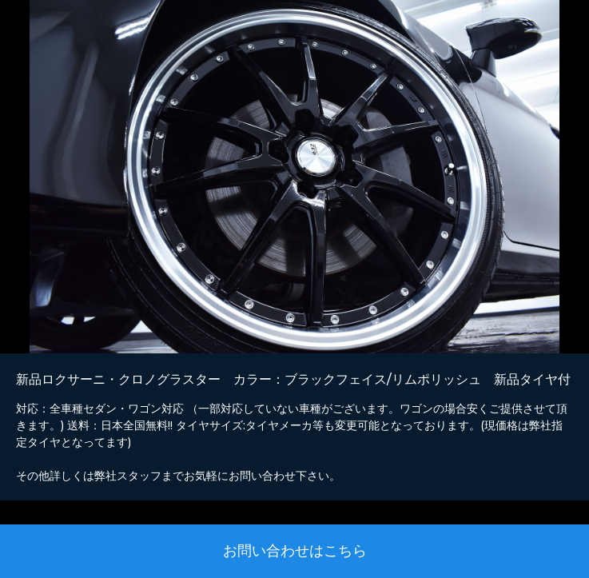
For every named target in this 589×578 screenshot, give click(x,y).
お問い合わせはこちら (295, 551)
